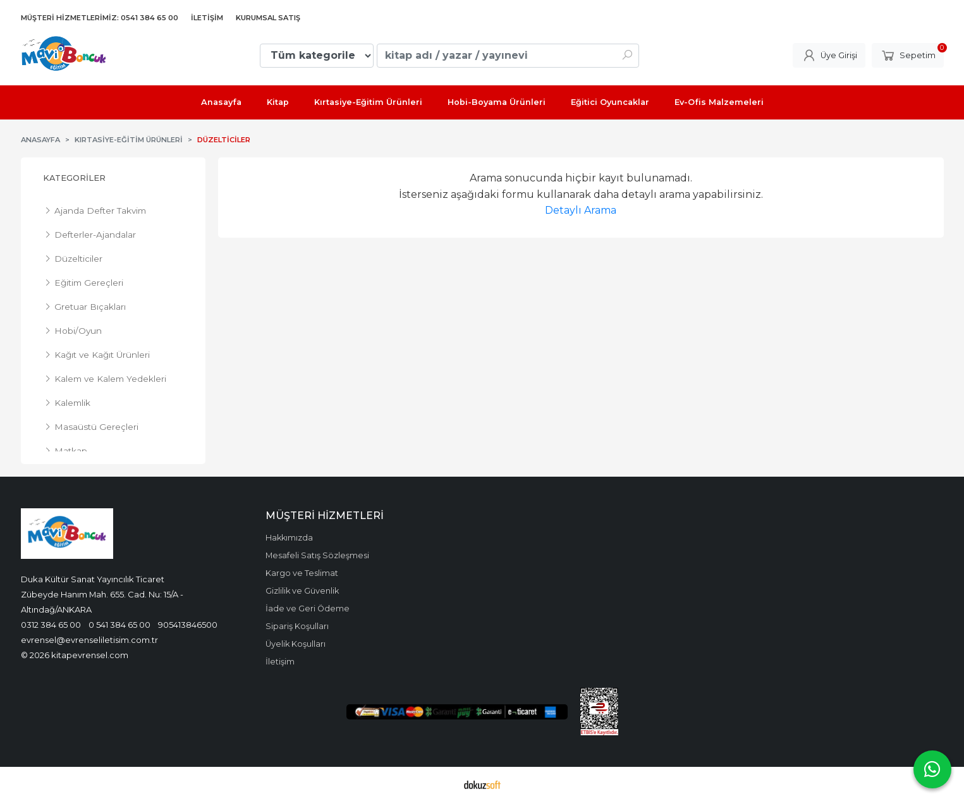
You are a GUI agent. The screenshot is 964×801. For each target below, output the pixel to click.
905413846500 (187, 625)
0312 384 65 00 (51, 625)
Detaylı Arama (580, 210)
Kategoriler (74, 178)
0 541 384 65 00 (119, 625)
